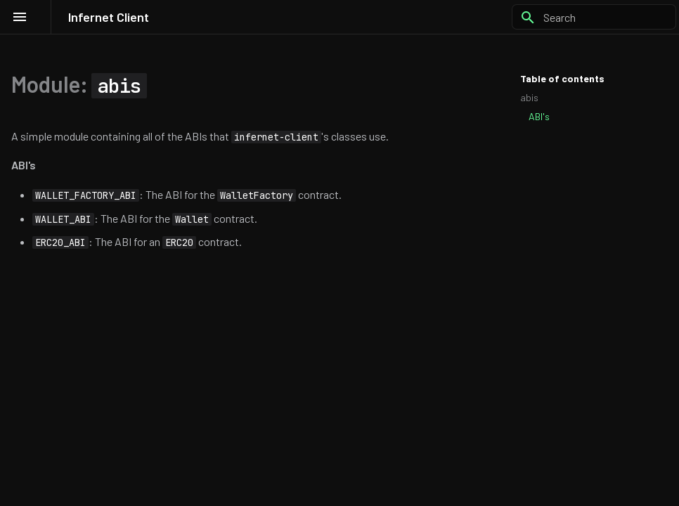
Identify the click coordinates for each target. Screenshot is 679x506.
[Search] (593, 17)
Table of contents (562, 78)
